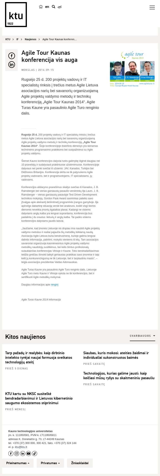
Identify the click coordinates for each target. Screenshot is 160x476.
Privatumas (50, 463)
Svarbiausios (140, 336)
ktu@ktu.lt (21, 447)
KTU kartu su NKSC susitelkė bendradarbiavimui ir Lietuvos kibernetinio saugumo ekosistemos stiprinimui (38, 398)
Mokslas (28, 70)
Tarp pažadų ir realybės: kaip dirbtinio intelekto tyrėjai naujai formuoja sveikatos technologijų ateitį (38, 357)
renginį (54, 284)
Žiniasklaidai (80, 463)
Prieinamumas (17, 463)
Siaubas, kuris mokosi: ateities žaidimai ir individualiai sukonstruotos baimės (116, 355)
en (47, 6)
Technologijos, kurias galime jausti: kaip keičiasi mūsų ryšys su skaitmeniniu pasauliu (119, 375)
